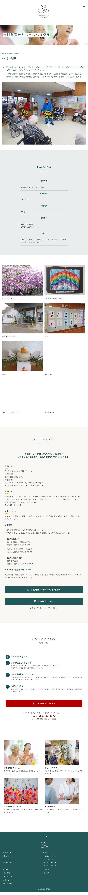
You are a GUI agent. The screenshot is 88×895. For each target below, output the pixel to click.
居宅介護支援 (50, 806)
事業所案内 (7, 852)
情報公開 (46, 873)
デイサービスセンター (12, 806)
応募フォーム (8, 876)
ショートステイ (51, 768)
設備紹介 (7, 856)
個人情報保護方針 (9, 883)
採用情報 (6, 869)
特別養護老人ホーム (12, 768)
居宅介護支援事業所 (50, 865)
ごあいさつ (7, 859)
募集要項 (7, 873)
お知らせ (46, 869)
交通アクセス (8, 862)
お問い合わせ (8, 880)
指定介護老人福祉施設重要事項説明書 (45, 590)
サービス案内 (48, 852)
